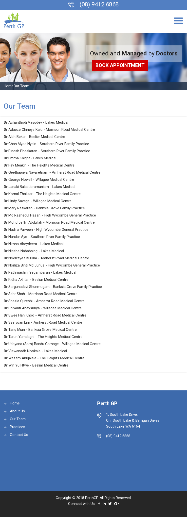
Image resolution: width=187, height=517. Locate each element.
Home (9, 86)
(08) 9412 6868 (99, 4)
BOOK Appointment (120, 65)
